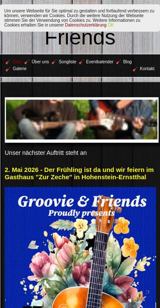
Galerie (16, 68)
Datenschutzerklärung (85, 25)
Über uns (36, 62)
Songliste (64, 62)
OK (110, 25)
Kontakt (143, 68)
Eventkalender (96, 62)
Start (14, 62)
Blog (124, 62)
